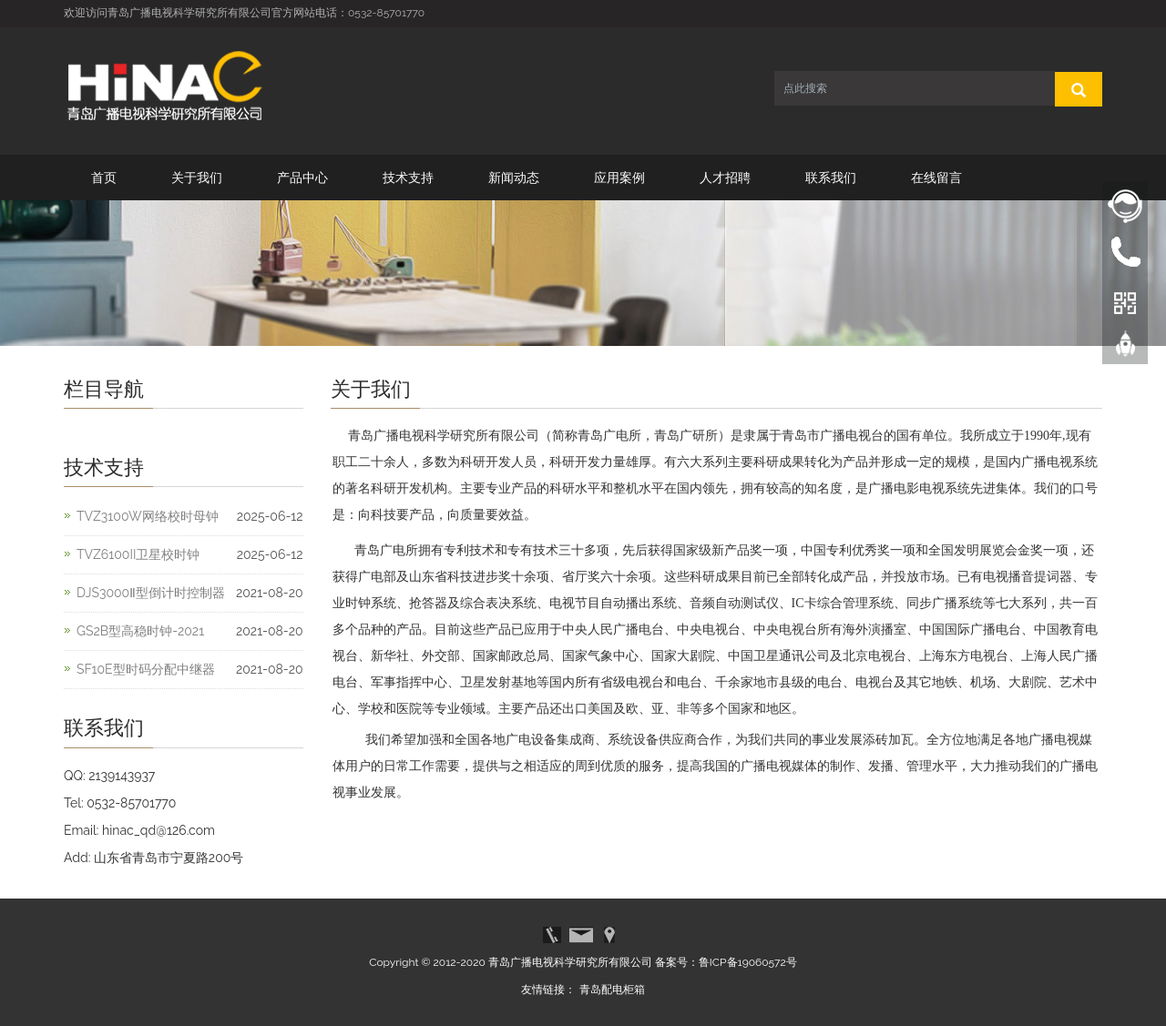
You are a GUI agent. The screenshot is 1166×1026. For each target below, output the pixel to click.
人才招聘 (725, 177)
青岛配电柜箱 (612, 989)
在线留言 (936, 177)
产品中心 (302, 177)
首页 (104, 177)
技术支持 (408, 177)
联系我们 (830, 177)
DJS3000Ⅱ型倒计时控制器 (151, 592)
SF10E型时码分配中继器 (146, 669)
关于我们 (196, 177)
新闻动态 (513, 177)
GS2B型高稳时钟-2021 (140, 631)
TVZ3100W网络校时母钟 (148, 516)
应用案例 (619, 177)
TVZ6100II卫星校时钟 (138, 554)
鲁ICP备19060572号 (748, 962)
